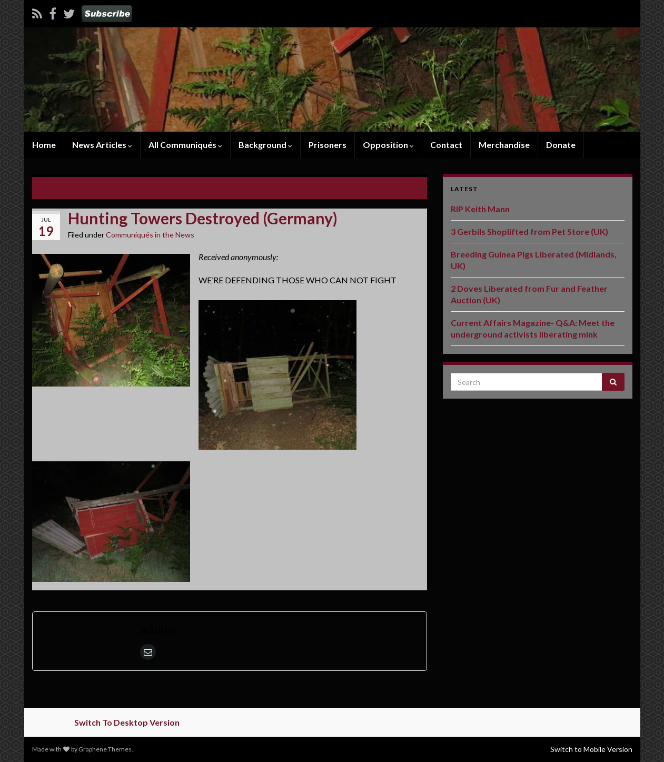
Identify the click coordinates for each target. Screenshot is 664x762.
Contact (446, 145)
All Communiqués (185, 145)
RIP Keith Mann (480, 209)
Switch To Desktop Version (127, 722)
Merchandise (504, 145)
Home (44, 145)
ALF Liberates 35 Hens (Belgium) (355, 186)
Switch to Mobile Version (591, 749)
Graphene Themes (105, 749)
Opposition (388, 145)
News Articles (102, 145)
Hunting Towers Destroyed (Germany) (114, 186)
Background (265, 145)
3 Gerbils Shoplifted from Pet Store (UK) (529, 231)
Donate (561, 145)
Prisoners (327, 145)
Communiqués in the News (150, 234)
